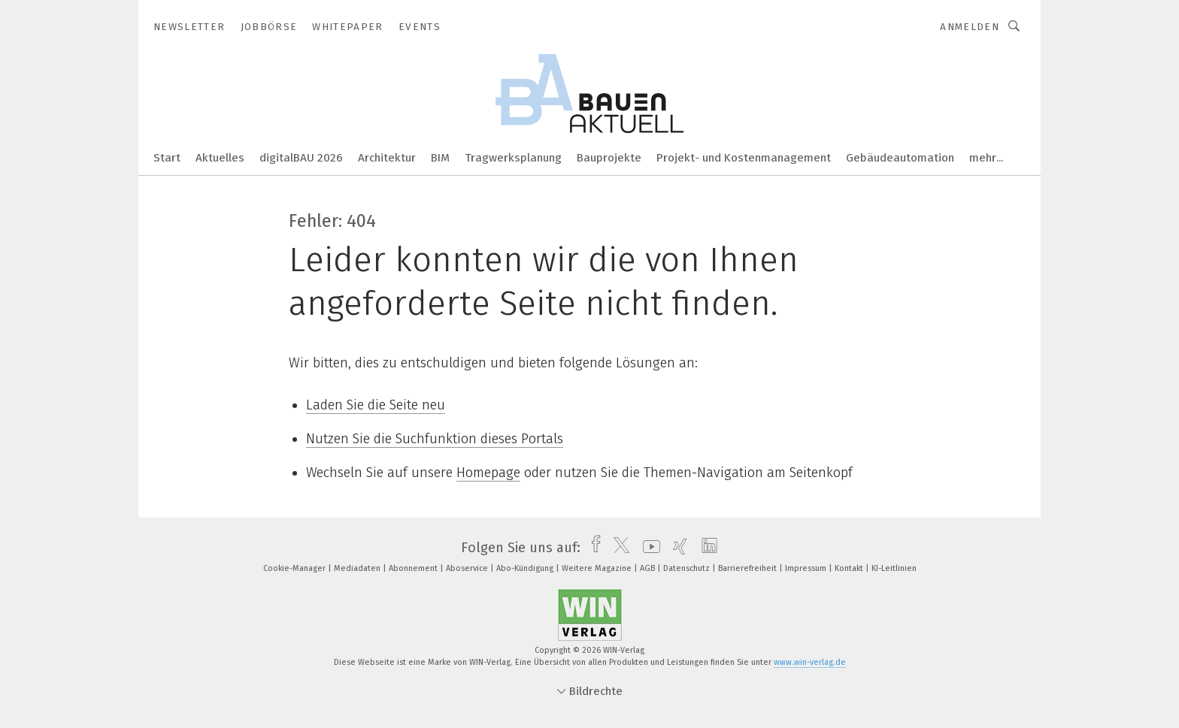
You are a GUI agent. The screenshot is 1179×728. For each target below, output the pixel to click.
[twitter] (618, 547)
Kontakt (850, 568)
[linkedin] (706, 547)
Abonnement (414, 568)
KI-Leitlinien (894, 568)
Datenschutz (687, 568)
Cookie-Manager (295, 568)
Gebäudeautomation (900, 158)
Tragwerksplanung (513, 158)
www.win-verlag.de (810, 662)
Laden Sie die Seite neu (375, 405)
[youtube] (647, 547)
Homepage (488, 472)
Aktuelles (219, 158)
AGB (648, 568)
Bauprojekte (609, 158)
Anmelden (969, 26)
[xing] (676, 547)
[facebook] (592, 547)
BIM (440, 158)
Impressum (807, 568)
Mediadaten (358, 568)
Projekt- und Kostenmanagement (743, 158)
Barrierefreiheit (748, 568)
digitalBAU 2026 (301, 158)
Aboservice (468, 568)
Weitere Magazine (598, 568)
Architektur (387, 158)
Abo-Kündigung (526, 568)
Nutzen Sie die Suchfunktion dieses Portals (434, 438)
